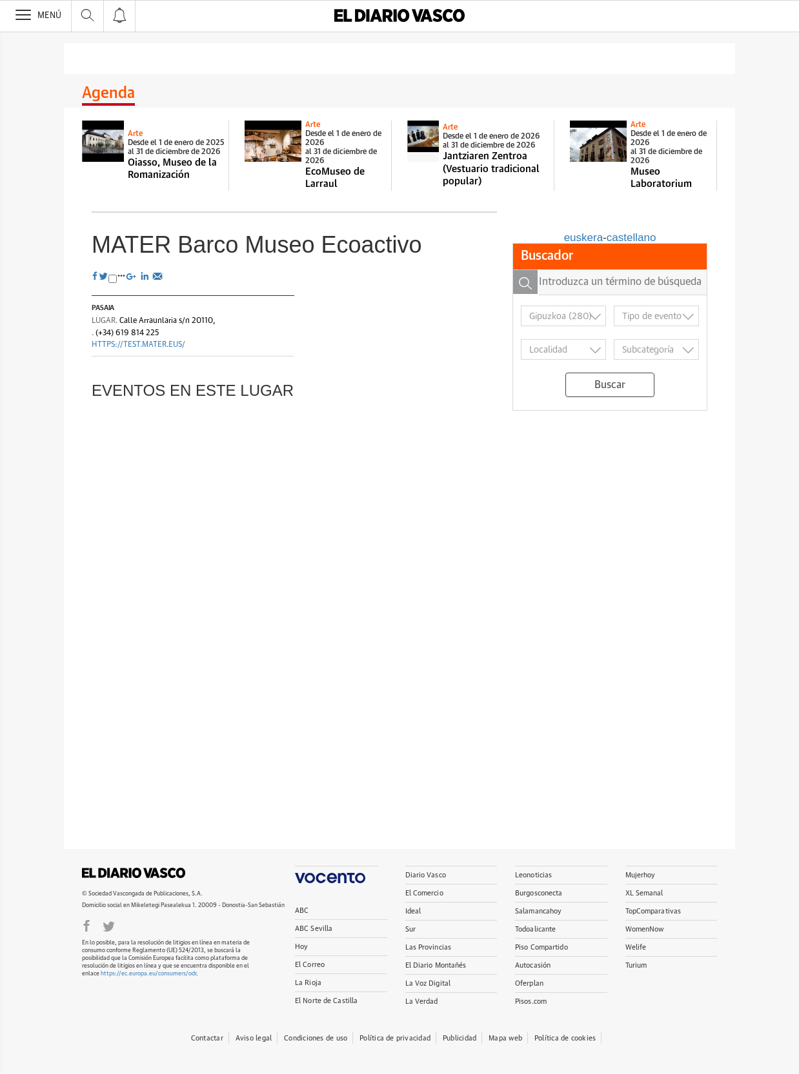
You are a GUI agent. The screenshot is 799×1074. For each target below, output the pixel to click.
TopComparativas (653, 911)
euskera (583, 237)
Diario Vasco (425, 875)
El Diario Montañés (436, 965)
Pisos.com (531, 1001)
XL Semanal (644, 893)
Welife (636, 947)
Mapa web (505, 1038)
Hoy (301, 946)
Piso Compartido (541, 947)
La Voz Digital (428, 983)
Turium (636, 965)
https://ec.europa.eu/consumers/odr (148, 974)
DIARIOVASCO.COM (133, 873)
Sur (410, 929)
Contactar (207, 1038)
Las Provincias (428, 947)
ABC (301, 910)
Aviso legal (254, 1038)
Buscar (609, 385)
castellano (631, 237)
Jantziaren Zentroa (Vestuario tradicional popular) (491, 168)
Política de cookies (565, 1038)
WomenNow (644, 929)
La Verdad (421, 1001)
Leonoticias (533, 875)
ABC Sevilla (313, 928)
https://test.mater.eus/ (138, 345)
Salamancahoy (538, 911)
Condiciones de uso (315, 1038)
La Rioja (308, 982)
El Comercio (424, 893)
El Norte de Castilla (326, 1000)
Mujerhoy (640, 875)
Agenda (108, 93)
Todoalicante (535, 929)
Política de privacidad (394, 1038)
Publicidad (459, 1038)
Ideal (413, 911)
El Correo (310, 964)
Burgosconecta (538, 893)
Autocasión (533, 965)
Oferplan (529, 983)
